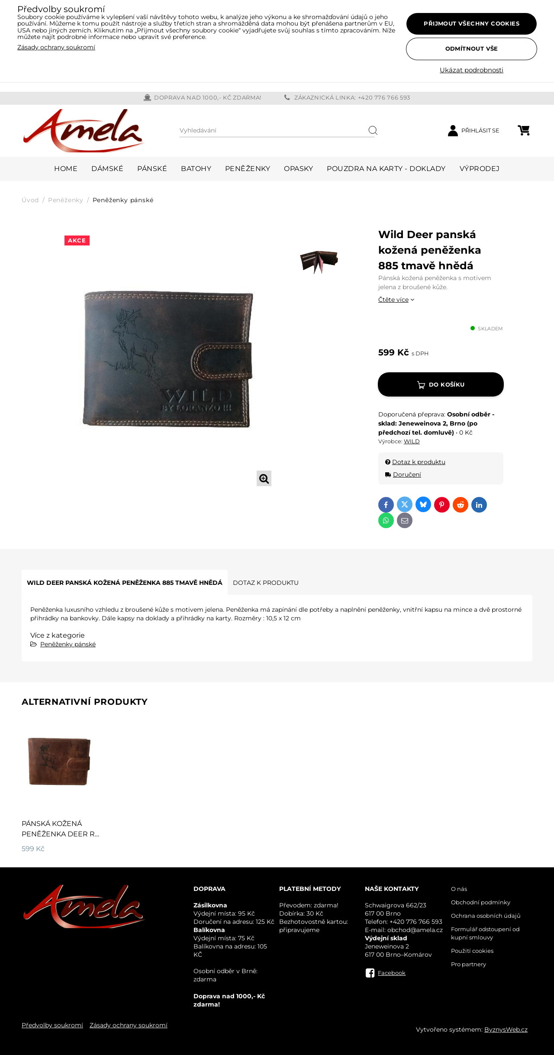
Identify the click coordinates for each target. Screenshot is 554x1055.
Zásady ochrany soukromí (128, 1025)
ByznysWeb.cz (506, 1029)
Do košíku (447, 384)
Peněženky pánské (68, 644)
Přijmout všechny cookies (471, 23)
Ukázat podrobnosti (471, 70)
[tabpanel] (169, 358)
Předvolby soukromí (52, 1025)
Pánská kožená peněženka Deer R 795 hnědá (58, 834)
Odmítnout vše (471, 48)
